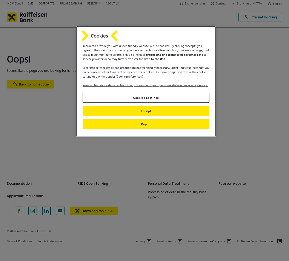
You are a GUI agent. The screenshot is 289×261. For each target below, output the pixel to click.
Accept (146, 111)
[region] (146, 81)
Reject (146, 124)
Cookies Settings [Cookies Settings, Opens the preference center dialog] (146, 98)
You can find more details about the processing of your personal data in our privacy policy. (145, 85)
